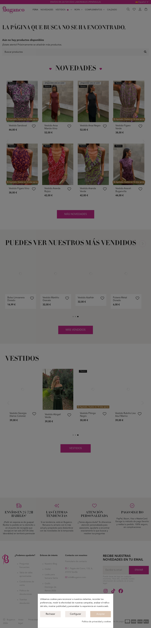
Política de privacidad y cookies (96, 622)
